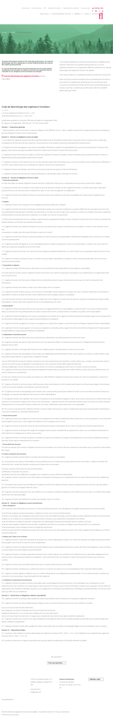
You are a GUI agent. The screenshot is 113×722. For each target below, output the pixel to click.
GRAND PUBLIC (44, 14)
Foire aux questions (55, 663)
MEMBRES (77, 14)
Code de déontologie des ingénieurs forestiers (20, 76)
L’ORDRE (86, 14)
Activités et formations (54, 8)
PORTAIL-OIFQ (98, 8)
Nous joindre (25, 8)
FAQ (45, 8)
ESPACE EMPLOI (97, 14)
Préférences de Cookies (10, 715)
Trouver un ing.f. (85, 8)
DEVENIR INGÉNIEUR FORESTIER (61, 14)
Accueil (4, 32)
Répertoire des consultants (71, 8)
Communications (36, 8)
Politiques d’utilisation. (62, 712)
